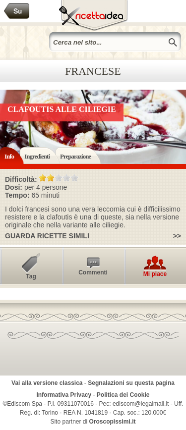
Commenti (93, 272)
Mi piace (155, 273)
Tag (31, 276)
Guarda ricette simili (47, 236)
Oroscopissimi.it (112, 421)
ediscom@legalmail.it (141, 403)
